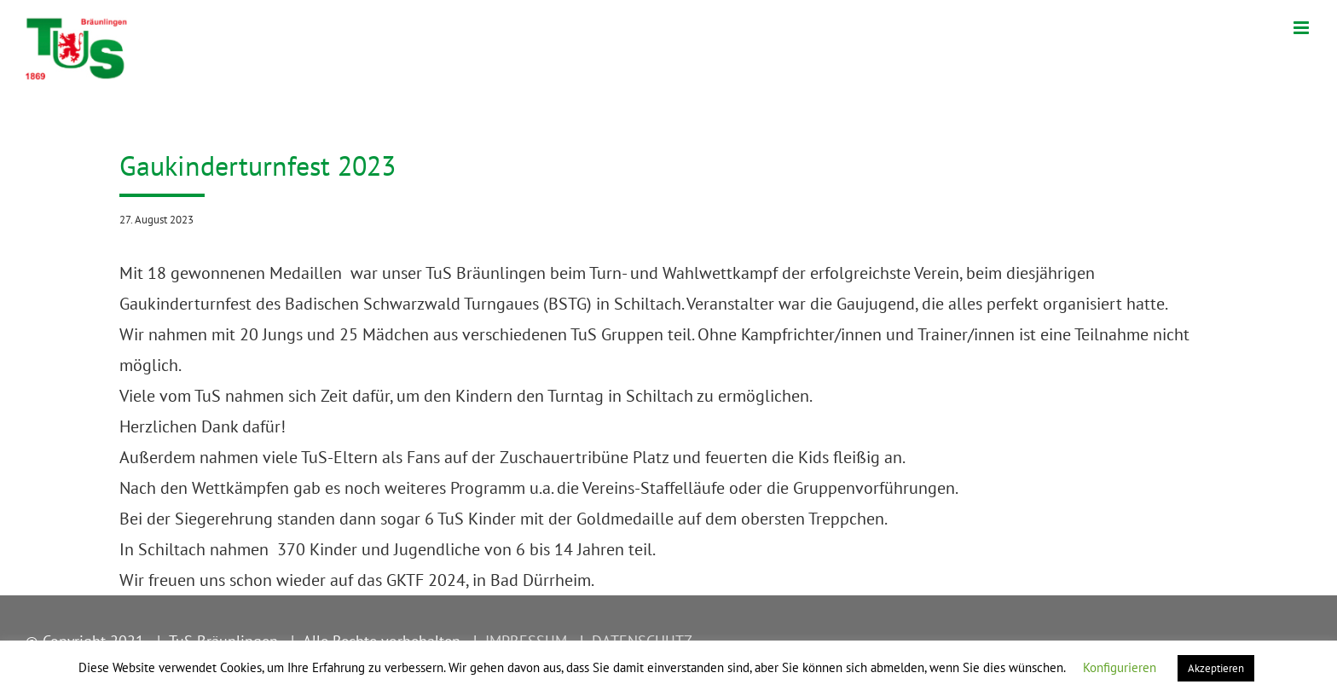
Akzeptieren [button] (1216, 668)
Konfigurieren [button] (1119, 667)
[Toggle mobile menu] (1302, 28)
